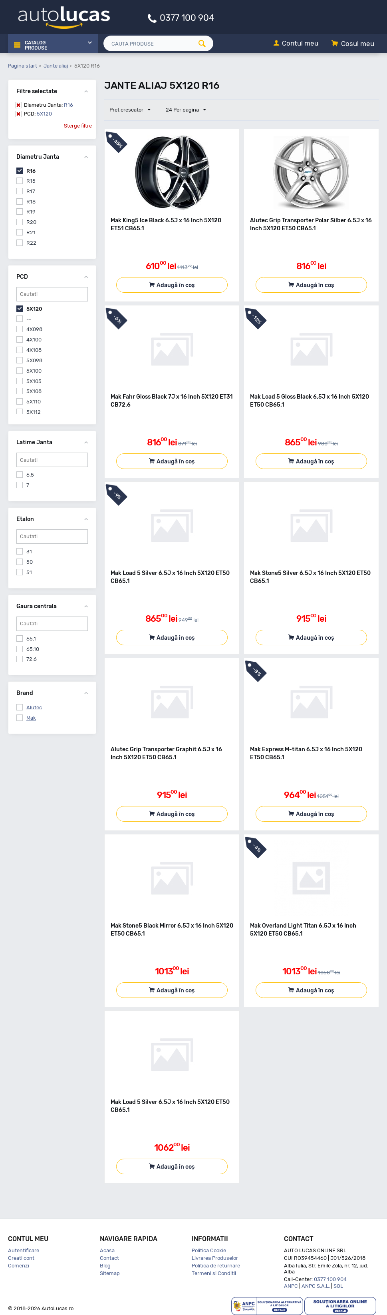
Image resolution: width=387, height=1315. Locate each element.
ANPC (291, 1286)
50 (29, 562)
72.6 (31, 659)
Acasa (107, 1250)
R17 (30, 191)
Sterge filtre (78, 126)
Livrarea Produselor (215, 1258)
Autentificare (23, 1250)
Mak (31, 718)
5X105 (34, 381)
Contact (109, 1258)
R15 (31, 181)
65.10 (32, 649)
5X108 (34, 391)
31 (29, 552)
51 (29, 572)
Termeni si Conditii (214, 1273)
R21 (31, 232)
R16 (48, 105)
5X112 (33, 412)
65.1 (31, 639)
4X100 (34, 340)
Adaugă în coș (175, 285)
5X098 (34, 360)
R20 (31, 222)
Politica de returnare (216, 1266)
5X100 (34, 371)
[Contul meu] (296, 44)
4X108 (34, 350)
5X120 (38, 114)
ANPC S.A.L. (316, 1286)
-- (28, 319)
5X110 (33, 402)
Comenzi (18, 1266)
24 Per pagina (185, 110)
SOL (338, 1286)
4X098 (34, 329)
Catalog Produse (35, 44)
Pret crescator (130, 110)
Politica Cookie (209, 1250)
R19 (31, 212)
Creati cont (21, 1258)
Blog (105, 1266)
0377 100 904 (187, 17)
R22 (31, 243)
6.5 (30, 475)
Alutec (34, 707)
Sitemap (110, 1273)
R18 (31, 202)
